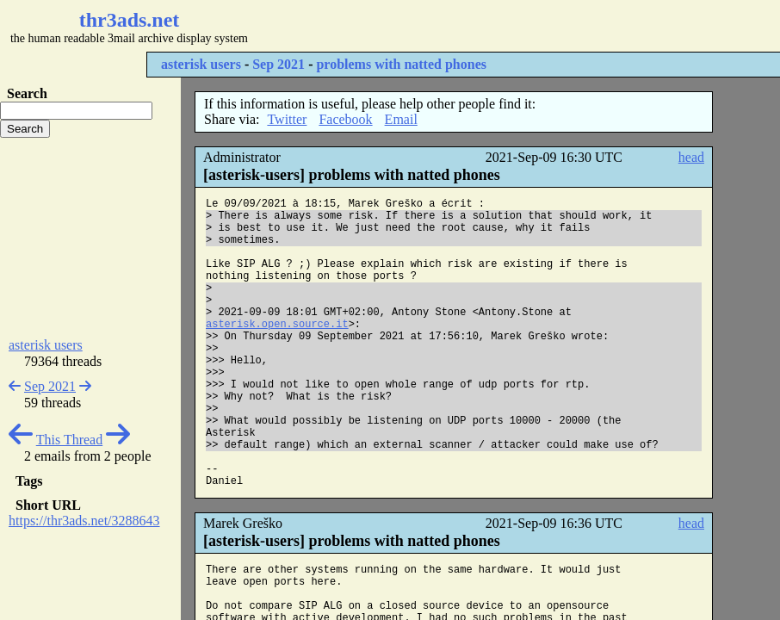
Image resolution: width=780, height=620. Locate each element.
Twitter (286, 119)
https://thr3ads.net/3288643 (84, 520)
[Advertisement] (513, 26)
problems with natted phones (401, 64)
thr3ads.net (129, 20)
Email (401, 119)
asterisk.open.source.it (277, 325)
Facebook (345, 119)
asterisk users (201, 64)
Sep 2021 (278, 64)
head (691, 157)
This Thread (69, 439)
